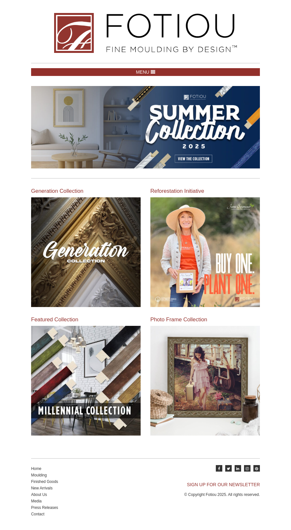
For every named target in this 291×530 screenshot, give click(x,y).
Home (36, 468)
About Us (39, 494)
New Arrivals (41, 488)
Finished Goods (44, 481)
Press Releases (44, 507)
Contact (37, 514)
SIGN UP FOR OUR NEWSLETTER (223, 484)
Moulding (39, 475)
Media (36, 501)
